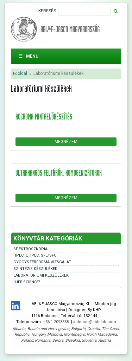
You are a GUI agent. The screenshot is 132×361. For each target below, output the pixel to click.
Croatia (93, 329)
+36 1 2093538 (56, 322)
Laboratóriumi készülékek (41, 275)
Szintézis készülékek (35, 268)
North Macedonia (102, 334)
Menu (28, 56)
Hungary (38, 334)
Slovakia (72, 340)
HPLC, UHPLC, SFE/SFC (34, 255)
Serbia (57, 340)
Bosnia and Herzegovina (48, 329)
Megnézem (66, 141)
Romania (42, 340)
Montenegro (74, 334)
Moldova (54, 334)
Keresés (47, 10)
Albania (18, 329)
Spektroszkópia (30, 249)
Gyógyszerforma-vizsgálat (42, 262)
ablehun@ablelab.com (94, 322)
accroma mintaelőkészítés (43, 116)
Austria (104, 340)
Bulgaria (78, 329)
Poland (27, 340)
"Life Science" (26, 282)
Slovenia (89, 340)
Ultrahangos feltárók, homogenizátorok (58, 172)
